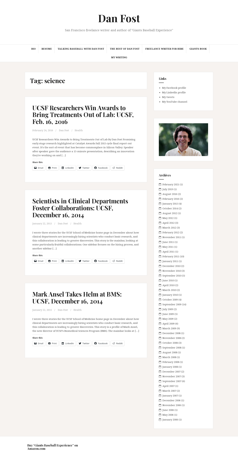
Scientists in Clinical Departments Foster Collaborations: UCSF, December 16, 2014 (81, 207)
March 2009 (169, 328)
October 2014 (170, 208)
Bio (33, 48)
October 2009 (170, 299)
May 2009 (168, 318)
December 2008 (171, 333)
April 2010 (168, 285)
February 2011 (170, 256)
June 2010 (168, 280)
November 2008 (171, 338)
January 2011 (170, 261)
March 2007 (169, 390)
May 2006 (168, 414)
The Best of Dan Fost (124, 48)
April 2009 (168, 323)
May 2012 (168, 218)
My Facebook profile (174, 87)
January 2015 (170, 203)
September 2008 (171, 347)
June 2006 (168, 410)
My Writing (119, 57)
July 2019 (167, 189)
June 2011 (168, 242)
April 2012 (168, 222)
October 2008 (170, 342)
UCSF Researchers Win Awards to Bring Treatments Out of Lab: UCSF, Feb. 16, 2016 (84, 114)
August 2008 (169, 352)
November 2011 (171, 237)
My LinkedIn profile (174, 92)
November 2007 (171, 376)
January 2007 (170, 395)
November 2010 (171, 270)
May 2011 (168, 246)
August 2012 (169, 213)
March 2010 (169, 290)
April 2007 (168, 386)
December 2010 (171, 266)
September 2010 (171, 275)
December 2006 (171, 400)
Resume (46, 48)
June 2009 (168, 314)
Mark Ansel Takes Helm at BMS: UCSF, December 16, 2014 (78, 297)
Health (79, 130)
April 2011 (168, 251)
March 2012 (169, 227)
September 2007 (171, 381)
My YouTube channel (174, 101)
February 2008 (170, 362)
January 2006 (170, 419)
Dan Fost (119, 18)
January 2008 (170, 366)
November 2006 (171, 405)
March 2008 (169, 357)
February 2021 (170, 184)
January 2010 (170, 294)
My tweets (168, 97)
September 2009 (171, 304)
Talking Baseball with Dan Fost (81, 48)
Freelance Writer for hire (164, 48)
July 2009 (167, 309)
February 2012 (170, 232)
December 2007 (171, 371)
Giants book (198, 48)
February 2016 (170, 198)
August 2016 (169, 194)
